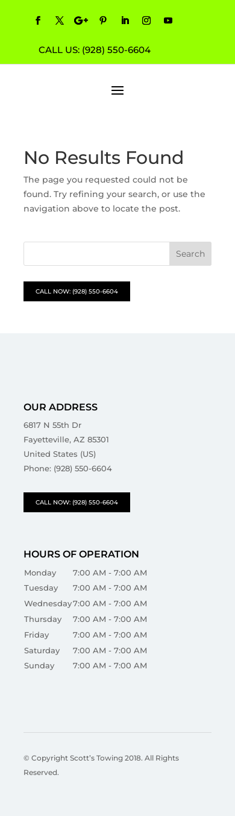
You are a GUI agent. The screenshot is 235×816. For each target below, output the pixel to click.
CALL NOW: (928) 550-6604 (77, 291)
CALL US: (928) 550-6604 (95, 49)
